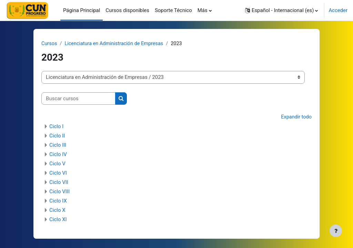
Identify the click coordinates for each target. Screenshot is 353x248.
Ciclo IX (58, 201)
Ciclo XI (58, 220)
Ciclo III (57, 145)
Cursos (49, 44)
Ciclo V (57, 164)
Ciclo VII (58, 182)
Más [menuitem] (203, 10)
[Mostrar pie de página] (336, 231)
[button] (281, 10)
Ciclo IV (58, 155)
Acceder (338, 10)
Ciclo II (57, 136)
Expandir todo (296, 117)
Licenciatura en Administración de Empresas (116, 44)
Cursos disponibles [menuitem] (127, 10)
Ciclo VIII (59, 192)
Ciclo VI (58, 173)
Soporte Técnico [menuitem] (173, 10)
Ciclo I (56, 127)
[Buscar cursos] (78, 98)
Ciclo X (57, 210)
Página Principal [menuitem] (81, 10)
